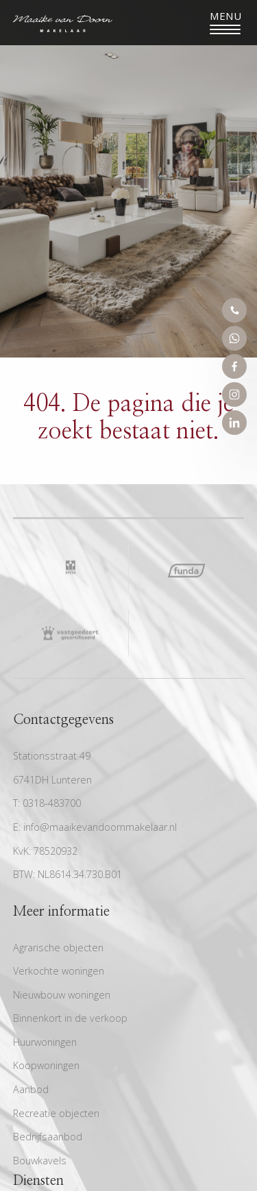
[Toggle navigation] (225, 22)
